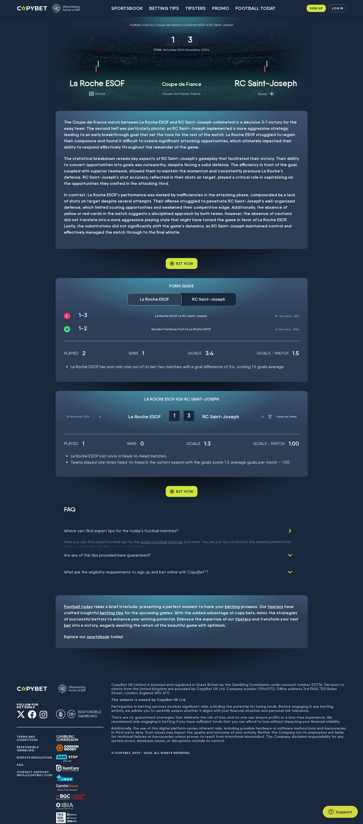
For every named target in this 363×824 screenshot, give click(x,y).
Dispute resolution (34, 750)
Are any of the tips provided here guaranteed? (107, 547)
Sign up (316, 8)
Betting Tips (164, 8)
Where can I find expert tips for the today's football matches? (121, 530)
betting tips (111, 605)
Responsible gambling (28, 741)
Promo (220, 8)
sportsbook (98, 629)
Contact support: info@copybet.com (34, 766)
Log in (337, 8)
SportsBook (127, 8)
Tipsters (195, 8)
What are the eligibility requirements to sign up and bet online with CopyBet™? (136, 564)
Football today (255, 8)
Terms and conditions (27, 731)
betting (232, 599)
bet (67, 617)
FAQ (20, 757)
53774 (316, 677)
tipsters (275, 599)
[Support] (340, 812)
